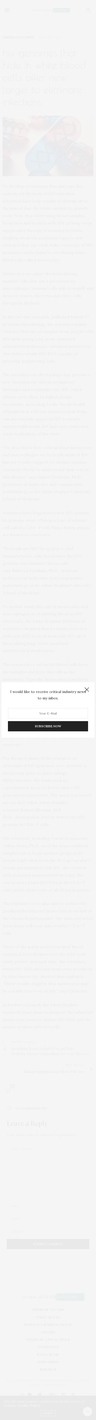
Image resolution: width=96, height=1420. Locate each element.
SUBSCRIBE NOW (48, 726)
